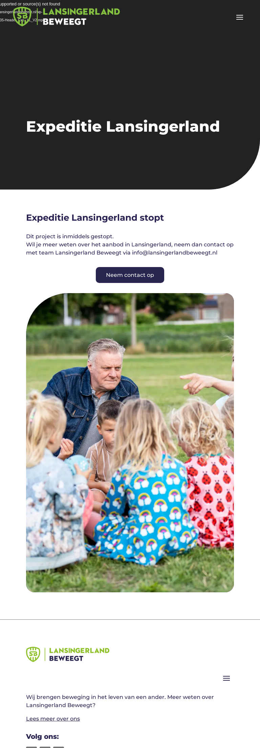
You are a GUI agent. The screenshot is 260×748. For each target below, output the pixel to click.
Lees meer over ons (53, 719)
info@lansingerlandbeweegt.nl (174, 252)
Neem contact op (130, 275)
